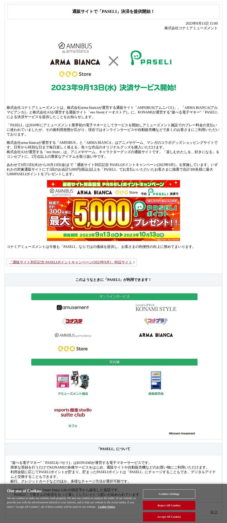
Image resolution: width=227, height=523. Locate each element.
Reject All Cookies (169, 507)
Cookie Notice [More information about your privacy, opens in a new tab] (106, 508)
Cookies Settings (169, 495)
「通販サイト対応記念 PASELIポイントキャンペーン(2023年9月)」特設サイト (70, 262)
